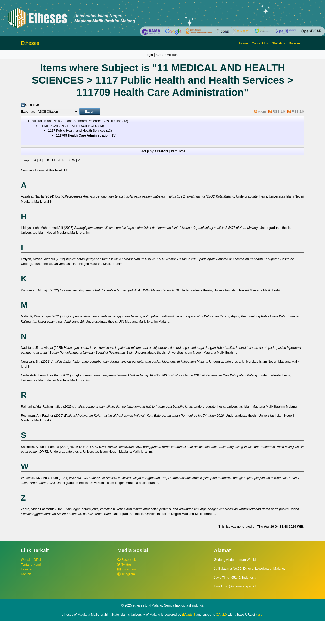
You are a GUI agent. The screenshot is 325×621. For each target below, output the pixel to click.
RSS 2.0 (298, 111)
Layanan (27, 569)
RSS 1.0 (279, 111)
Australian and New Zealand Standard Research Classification (77, 121)
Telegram (126, 574)
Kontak (26, 574)
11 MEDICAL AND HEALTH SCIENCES (68, 126)
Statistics (278, 43)
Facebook (126, 560)
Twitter (124, 564)
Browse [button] (294, 43)
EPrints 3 (188, 614)
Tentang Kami (31, 564)
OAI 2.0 (221, 614)
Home (243, 43)
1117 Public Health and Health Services (76, 130)
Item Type (178, 151)
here (259, 614)
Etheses (30, 43)
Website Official (32, 560)
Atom (262, 111)
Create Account (167, 55)
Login (149, 55)
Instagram (126, 569)
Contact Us (260, 43)
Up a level (32, 105)
